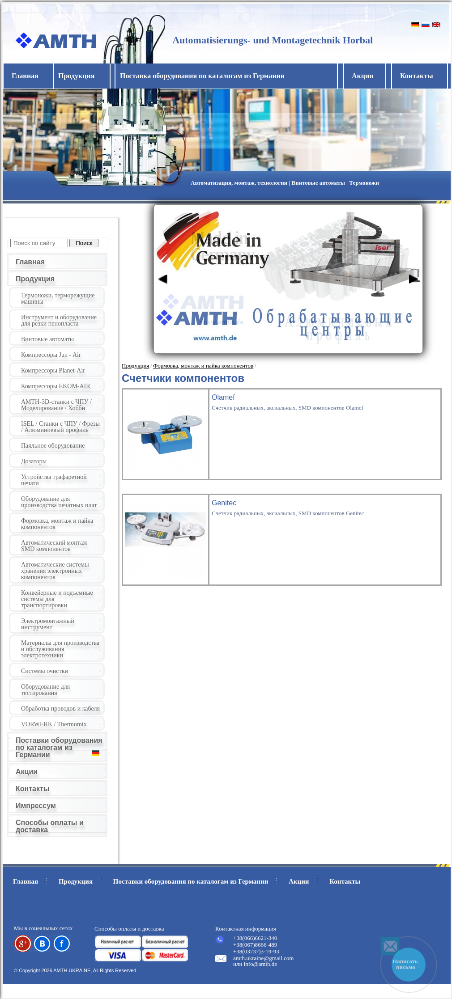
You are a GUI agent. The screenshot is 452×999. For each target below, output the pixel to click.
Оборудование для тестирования (45, 689)
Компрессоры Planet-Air (53, 370)
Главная (25, 76)
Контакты (416, 76)
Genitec (224, 503)
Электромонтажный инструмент (47, 624)
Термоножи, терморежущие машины (58, 298)
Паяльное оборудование (53, 445)
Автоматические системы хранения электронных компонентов (55, 570)
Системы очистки (44, 671)
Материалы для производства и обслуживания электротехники (60, 649)
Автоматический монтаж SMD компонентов (54, 545)
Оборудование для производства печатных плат (59, 501)
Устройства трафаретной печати (54, 480)
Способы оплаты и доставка (50, 826)
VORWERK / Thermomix (54, 724)
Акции (362, 76)
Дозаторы (34, 461)
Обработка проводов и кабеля (60, 708)
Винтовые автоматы (47, 339)
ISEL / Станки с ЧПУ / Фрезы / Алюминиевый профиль (60, 426)
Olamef (223, 397)
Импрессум (36, 805)
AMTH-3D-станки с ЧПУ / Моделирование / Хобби (56, 404)
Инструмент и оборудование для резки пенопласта (59, 320)
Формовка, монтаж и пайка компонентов (57, 523)
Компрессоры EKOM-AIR (55, 386)
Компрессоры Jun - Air (51, 354)
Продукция (35, 279)
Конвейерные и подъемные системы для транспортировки (57, 599)
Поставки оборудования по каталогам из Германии (59, 747)
